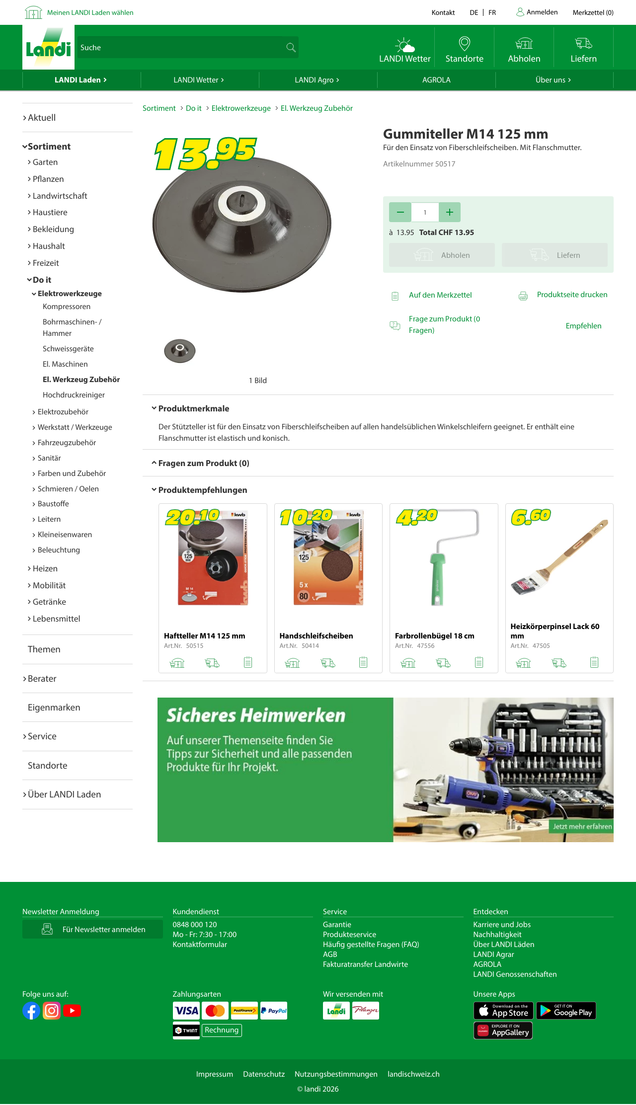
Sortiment (49, 146)
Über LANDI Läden (504, 944)
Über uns (550, 80)
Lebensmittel (56, 618)
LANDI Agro (314, 80)
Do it (42, 279)
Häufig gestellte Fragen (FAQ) (371, 944)
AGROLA (436, 80)
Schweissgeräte (68, 349)
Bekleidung (53, 229)
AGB (330, 954)
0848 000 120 (195, 925)
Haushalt (49, 245)
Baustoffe (53, 504)
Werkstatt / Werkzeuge (75, 427)
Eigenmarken (54, 707)
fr (492, 12)
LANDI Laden (78, 80)
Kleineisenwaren (65, 535)
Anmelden (542, 11)
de (474, 12)
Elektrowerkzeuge (70, 294)
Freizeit (46, 262)
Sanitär (49, 458)
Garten (45, 161)
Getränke (49, 601)
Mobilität (49, 585)
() (593, 12)
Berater (42, 678)
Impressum (214, 1074)
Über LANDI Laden (64, 794)
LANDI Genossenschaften (515, 974)
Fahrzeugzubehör (67, 443)
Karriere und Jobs (502, 925)
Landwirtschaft (60, 195)
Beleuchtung (59, 550)
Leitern (49, 519)
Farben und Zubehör (72, 473)
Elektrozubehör (63, 412)
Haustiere (50, 212)
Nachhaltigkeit (498, 935)
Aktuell (42, 117)
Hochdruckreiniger (74, 395)
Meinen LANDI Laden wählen (90, 12)
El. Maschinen (65, 364)
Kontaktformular (200, 944)
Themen (44, 649)
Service (42, 736)
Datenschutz (264, 1074)
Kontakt (443, 12)
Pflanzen (48, 178)
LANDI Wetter (196, 80)
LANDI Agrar (494, 954)
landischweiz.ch (414, 1074)
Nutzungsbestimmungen (336, 1074)
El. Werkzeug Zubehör (81, 380)
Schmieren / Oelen (68, 489)
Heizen (45, 568)
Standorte (48, 765)
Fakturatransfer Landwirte (365, 964)
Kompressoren (66, 307)
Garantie (337, 925)
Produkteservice (349, 935)
